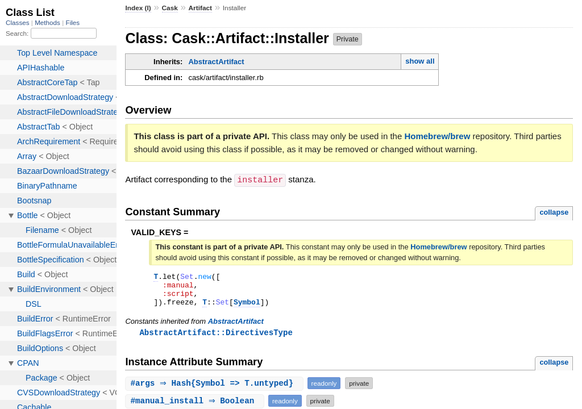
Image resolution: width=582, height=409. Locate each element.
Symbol (247, 308)
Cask (170, 8)
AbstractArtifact (216, 61)
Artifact (200, 8)
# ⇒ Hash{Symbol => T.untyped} (215, 390)
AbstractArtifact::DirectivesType (215, 338)
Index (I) (138, 8)
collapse (553, 211)
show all (419, 61)
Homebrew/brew (437, 136)
